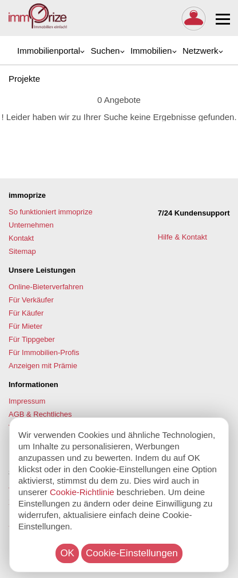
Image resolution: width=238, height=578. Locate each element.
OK (67, 553)
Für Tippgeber (32, 339)
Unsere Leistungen (42, 270)
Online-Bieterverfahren (46, 286)
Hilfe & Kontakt (183, 237)
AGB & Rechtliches (40, 414)
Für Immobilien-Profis (44, 352)
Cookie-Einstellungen (132, 553)
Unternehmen (31, 225)
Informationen (33, 384)
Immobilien (151, 50)
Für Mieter (25, 326)
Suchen (105, 50)
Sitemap (22, 251)
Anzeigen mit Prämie (43, 365)
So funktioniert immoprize (51, 212)
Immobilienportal (48, 50)
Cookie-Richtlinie (82, 492)
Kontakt (21, 238)
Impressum (27, 401)
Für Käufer (26, 313)
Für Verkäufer (31, 300)
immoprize (27, 195)
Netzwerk (201, 50)
